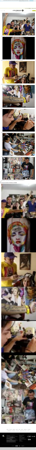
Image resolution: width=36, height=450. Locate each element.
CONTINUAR (31, 0)
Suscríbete (34, 10)
